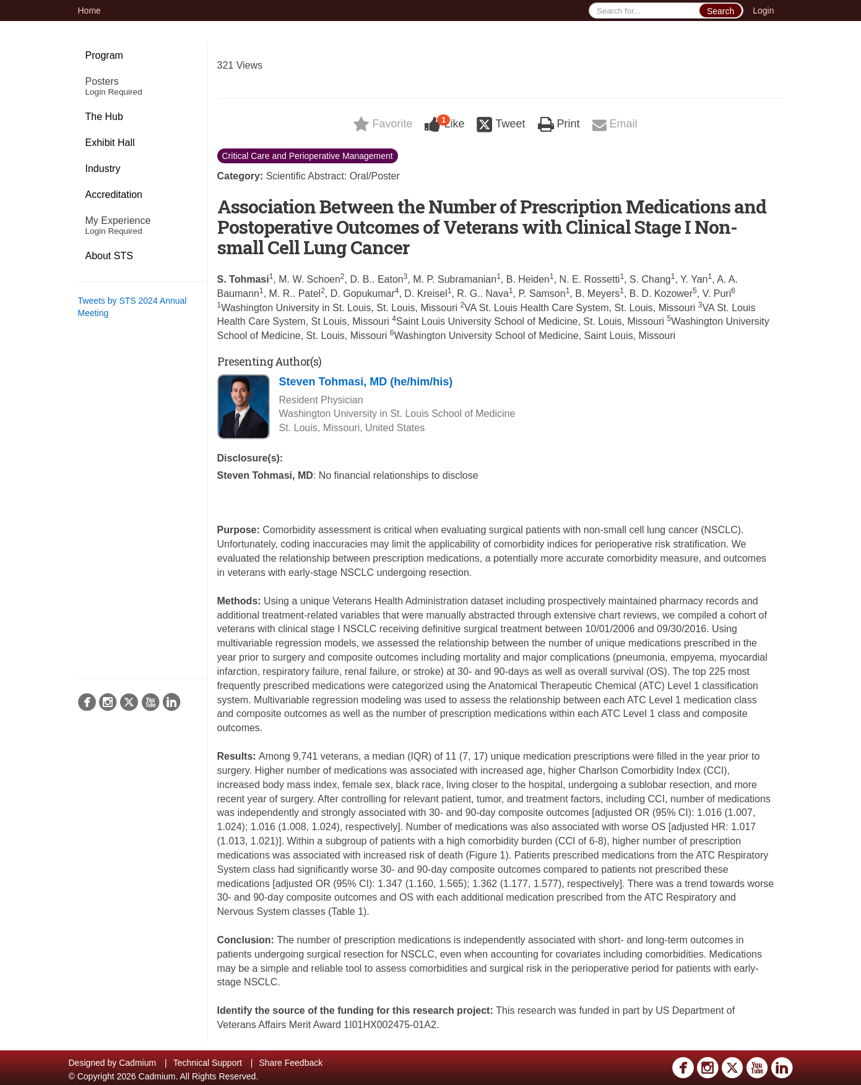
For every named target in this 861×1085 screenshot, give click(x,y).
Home (89, 10)
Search (720, 11)
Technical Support (207, 1063)
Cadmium (137, 1063)
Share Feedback (290, 1063)
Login (763, 10)
